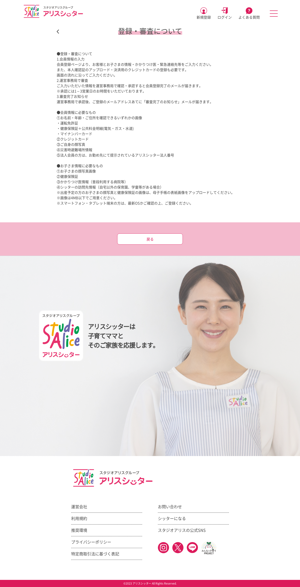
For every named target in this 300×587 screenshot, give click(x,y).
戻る (150, 239)
